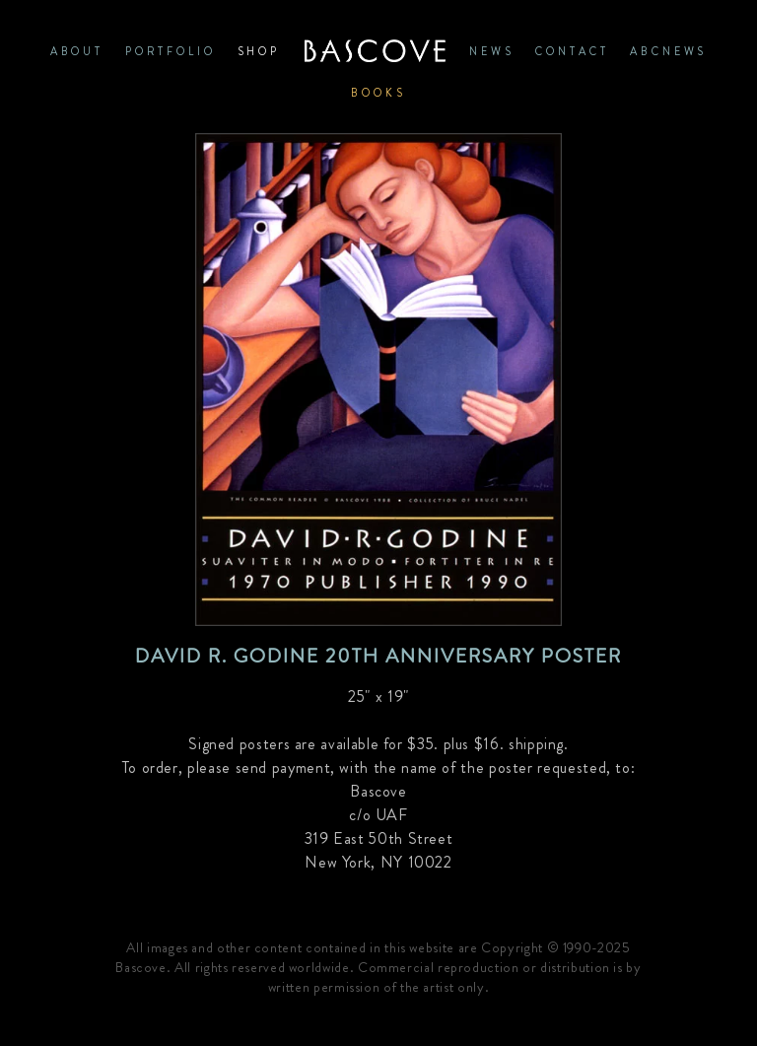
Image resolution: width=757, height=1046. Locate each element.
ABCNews (668, 51)
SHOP (259, 51)
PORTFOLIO (170, 51)
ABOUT (76, 51)
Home (374, 51)
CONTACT (571, 51)
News (491, 51)
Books (378, 93)
